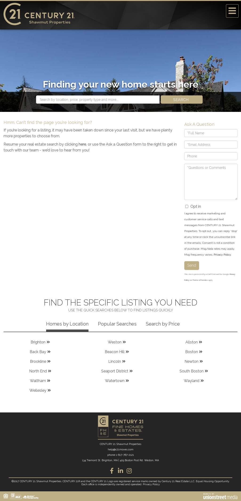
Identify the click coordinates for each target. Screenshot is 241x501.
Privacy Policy (222, 254)
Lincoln (114, 361)
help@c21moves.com (120, 449)
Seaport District (114, 371)
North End (38, 371)
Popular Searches (117, 324)
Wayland (191, 381)
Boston (191, 352)
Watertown (115, 381)
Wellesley (37, 390)
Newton (191, 361)
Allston (191, 342)
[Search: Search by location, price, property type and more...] (98, 99)
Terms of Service (200, 280)
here (82, 144)
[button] (182, 99)
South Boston (192, 371)
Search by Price (163, 324)
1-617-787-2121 (125, 454)
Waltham (38, 381)
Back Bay (38, 352)
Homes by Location (67, 324)
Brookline (38, 361)
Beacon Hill (115, 352)
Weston (114, 342)
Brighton (38, 342)
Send (191, 265)
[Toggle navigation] (232, 11)
